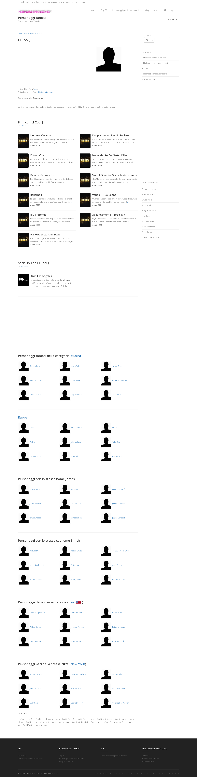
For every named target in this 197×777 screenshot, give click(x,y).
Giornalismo (41, 2)
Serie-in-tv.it (26, 266)
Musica (61, 2)
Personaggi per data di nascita (126, 10)
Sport (77, 2)
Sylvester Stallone (72, 674)
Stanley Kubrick (113, 688)
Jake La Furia (70, 442)
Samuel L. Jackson (31, 612)
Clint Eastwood (30, 641)
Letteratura (52, 2)
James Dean (29, 489)
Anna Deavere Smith (115, 550)
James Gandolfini (113, 489)
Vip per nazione (152, 10)
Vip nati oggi (173, 19)
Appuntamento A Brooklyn (108, 214)
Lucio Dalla (69, 366)
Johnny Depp (70, 641)
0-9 (97, 773)
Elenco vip (146, 52)
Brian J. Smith (70, 579)
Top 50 (104, 10)
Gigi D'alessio (70, 394)
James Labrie (70, 517)
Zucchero (111, 394)
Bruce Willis (111, 612)
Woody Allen (112, 674)
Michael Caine (148, 221)
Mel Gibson (70, 688)
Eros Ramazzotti (71, 380)
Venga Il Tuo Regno (104, 195)
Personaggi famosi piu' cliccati (154, 57)
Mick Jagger (146, 216)
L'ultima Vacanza (40, 135)
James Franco (70, 489)
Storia (83, 2)
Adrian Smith (70, 550)
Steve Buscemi (71, 703)
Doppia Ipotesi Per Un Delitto (110, 135)
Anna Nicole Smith (31, 565)
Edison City (37, 155)
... (70, 142)
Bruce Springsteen (114, 380)
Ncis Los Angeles (41, 276)
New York (77, 664)
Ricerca (149, 40)
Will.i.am (27, 442)
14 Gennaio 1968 (45, 92)
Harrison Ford (112, 641)
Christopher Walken (115, 703)
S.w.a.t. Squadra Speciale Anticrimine (115, 175)
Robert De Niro (71, 612)
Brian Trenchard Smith (116, 579)
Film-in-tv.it (25, 125)
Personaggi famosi (25, 33)
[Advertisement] (47, 65)
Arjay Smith (111, 565)
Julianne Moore (113, 627)
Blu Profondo (38, 214)
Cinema (32, 2)
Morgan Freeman (72, 627)
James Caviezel (113, 517)
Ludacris (27, 427)
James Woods (29, 517)
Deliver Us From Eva (42, 175)
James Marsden (30, 503)
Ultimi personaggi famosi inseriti (155, 63)
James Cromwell (113, 503)
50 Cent (110, 427)
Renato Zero (29, 366)
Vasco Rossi (111, 366)
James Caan (70, 503)
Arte (26, 2)
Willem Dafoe (29, 627)
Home (20, 2)
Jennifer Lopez (30, 380)
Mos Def (68, 456)
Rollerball (36, 195)
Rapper (23, 417)
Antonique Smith (72, 565)
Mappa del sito (148, 761)
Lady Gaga (28, 703)
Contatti (145, 755)
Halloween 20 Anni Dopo (45, 234)
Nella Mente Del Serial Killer (109, 155)
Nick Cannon (70, 427)
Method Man (112, 456)
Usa (75, 602)
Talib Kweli (111, 442)
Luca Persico (29, 456)
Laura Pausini (29, 394)
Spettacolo (69, 2)
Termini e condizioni (150, 758)
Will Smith (28, 550)
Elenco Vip (169, 10)
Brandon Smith (30, 579)
